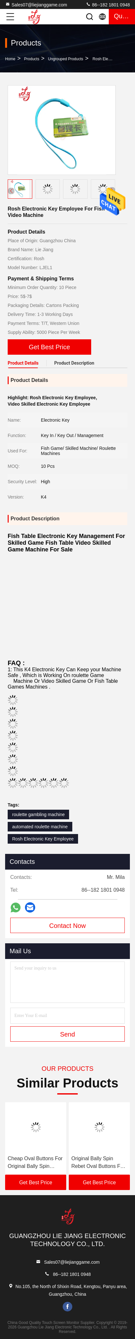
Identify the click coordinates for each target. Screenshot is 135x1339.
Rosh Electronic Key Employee (43, 838)
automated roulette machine (40, 826)
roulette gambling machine (38, 814)
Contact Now (67, 925)
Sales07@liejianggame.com (36, 4)
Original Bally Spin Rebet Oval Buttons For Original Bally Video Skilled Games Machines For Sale (98, 1163)
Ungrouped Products (65, 59)
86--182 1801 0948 (108, 4)
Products (31, 59)
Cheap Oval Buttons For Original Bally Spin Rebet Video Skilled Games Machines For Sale (35, 1163)
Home (10, 59)
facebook (67, 1306)
